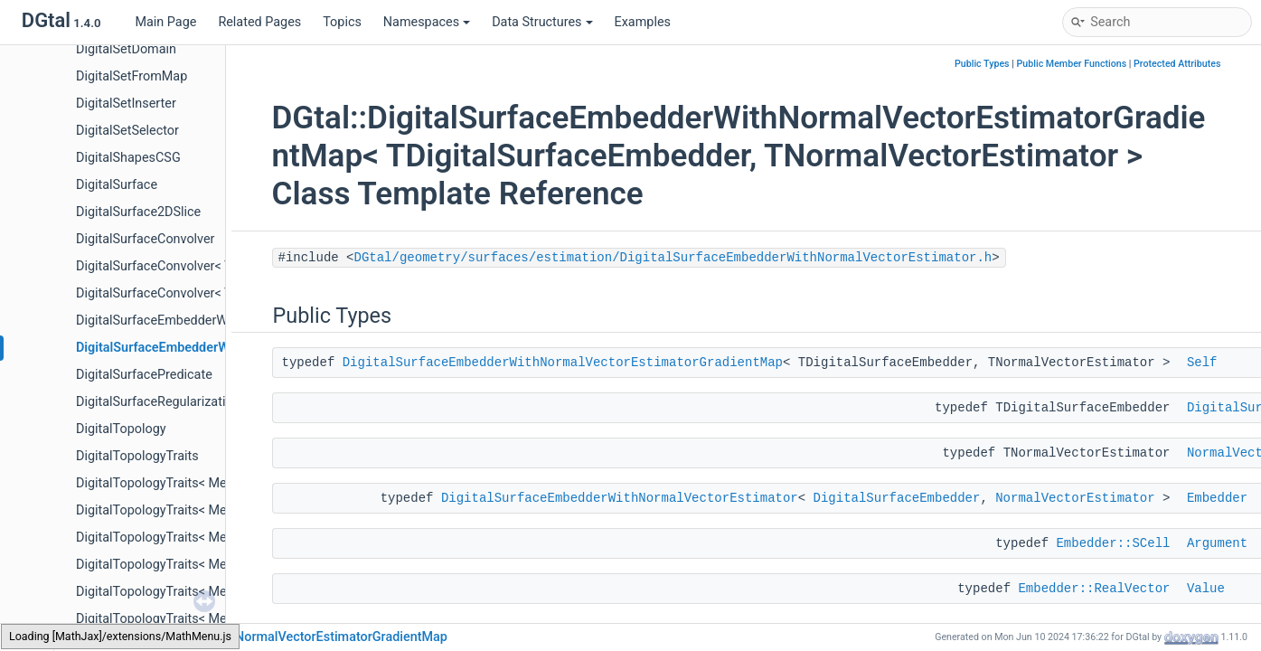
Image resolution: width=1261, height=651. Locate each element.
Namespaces (426, 22)
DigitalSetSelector (127, 130)
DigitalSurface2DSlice (138, 212)
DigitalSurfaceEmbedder (897, 498)
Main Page (165, 22)
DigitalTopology (121, 429)
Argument (1217, 543)
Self (1202, 362)
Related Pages (259, 22)
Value (1206, 588)
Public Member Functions (1071, 64)
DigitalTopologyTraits (137, 456)
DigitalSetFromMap (131, 76)
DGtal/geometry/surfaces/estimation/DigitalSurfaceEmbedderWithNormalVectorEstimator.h (673, 257)
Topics (342, 22)
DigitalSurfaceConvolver (145, 239)
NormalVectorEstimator (1074, 498)
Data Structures (542, 22)
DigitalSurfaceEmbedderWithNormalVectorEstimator (619, 498)
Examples (643, 22)
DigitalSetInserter (126, 103)
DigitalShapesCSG (128, 157)
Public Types (982, 64)
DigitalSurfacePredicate (144, 374)
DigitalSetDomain (126, 49)
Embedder (1217, 498)
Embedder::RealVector (1094, 588)
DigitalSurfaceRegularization (158, 402)
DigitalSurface (116, 185)
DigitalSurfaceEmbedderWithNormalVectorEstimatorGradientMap (563, 362)
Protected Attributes (1177, 64)
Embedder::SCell (1113, 543)
